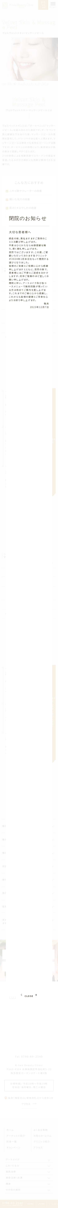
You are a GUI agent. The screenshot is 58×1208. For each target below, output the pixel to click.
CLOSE (29, 943)
